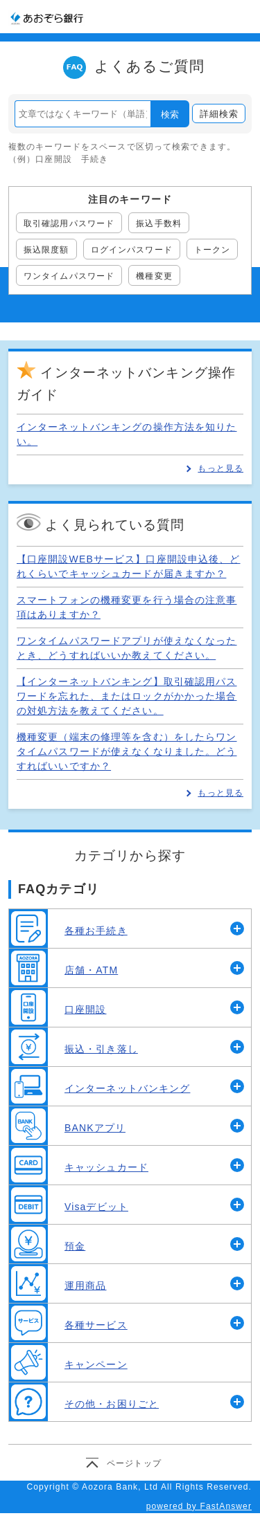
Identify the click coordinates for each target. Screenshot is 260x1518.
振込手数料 (159, 223)
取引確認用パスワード (69, 223)
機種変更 (154, 276)
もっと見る (220, 468)
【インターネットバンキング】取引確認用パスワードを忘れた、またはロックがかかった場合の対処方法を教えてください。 (127, 696)
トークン (212, 250)
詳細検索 (219, 114)
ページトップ (134, 1463)
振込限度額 (46, 250)
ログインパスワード (132, 250)
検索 (170, 114)
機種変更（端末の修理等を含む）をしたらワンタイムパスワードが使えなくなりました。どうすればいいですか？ (127, 751)
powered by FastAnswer (199, 1506)
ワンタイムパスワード (69, 276)
